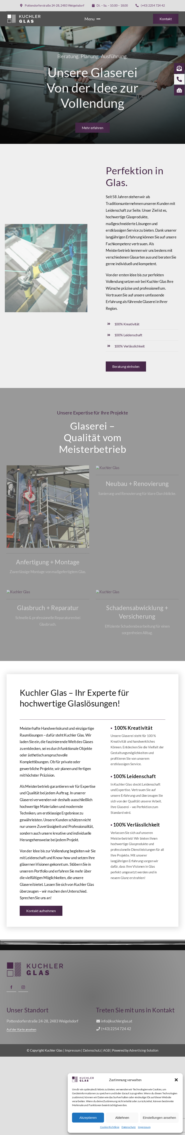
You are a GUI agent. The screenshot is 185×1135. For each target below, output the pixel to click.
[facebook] (11, 1065)
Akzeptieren (88, 1117)
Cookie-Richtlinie (109, 1127)
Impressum (144, 1127)
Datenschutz (129, 1127)
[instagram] (23, 1065)
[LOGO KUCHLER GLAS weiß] (24, 15)
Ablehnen (122, 1117)
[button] (176, 1080)
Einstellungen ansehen (159, 1117)
